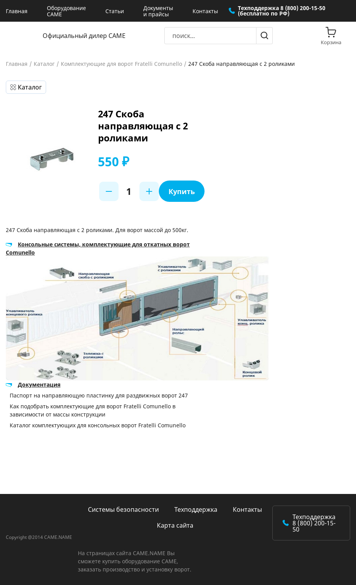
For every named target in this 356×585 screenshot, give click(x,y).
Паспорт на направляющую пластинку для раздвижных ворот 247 (99, 395)
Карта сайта (175, 525)
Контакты (205, 11)
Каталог (44, 64)
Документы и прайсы (158, 11)
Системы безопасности (123, 509)
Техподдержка (195, 509)
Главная (17, 11)
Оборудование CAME (66, 11)
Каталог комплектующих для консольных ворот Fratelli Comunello (98, 425)
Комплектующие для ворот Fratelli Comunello (121, 64)
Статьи (114, 11)
